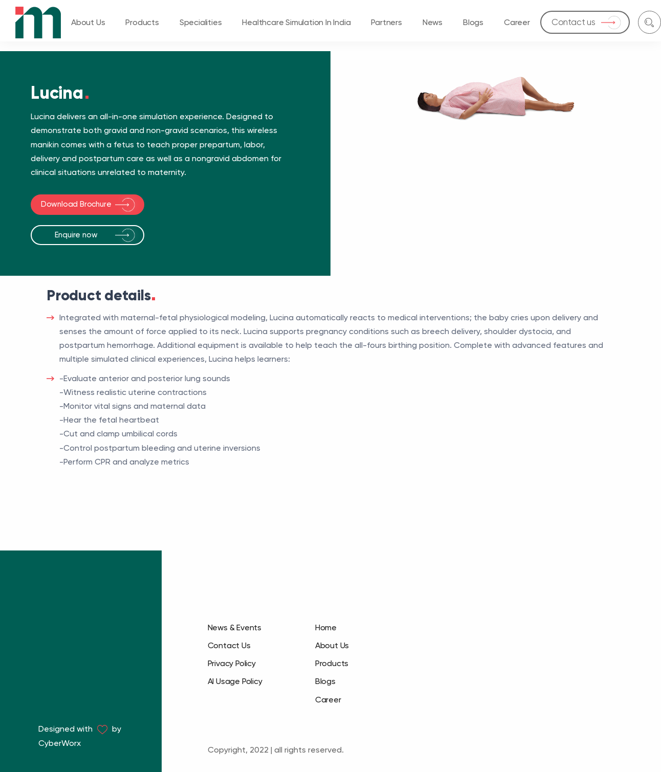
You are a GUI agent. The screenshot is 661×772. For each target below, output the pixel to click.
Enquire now (76, 234)
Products (142, 22)
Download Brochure (76, 204)
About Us (88, 22)
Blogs (473, 22)
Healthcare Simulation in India (296, 22)
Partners (386, 22)
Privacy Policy (232, 663)
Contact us (574, 22)
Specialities (201, 22)
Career (517, 22)
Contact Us (229, 645)
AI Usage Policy (235, 681)
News (433, 22)
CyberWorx (59, 743)
